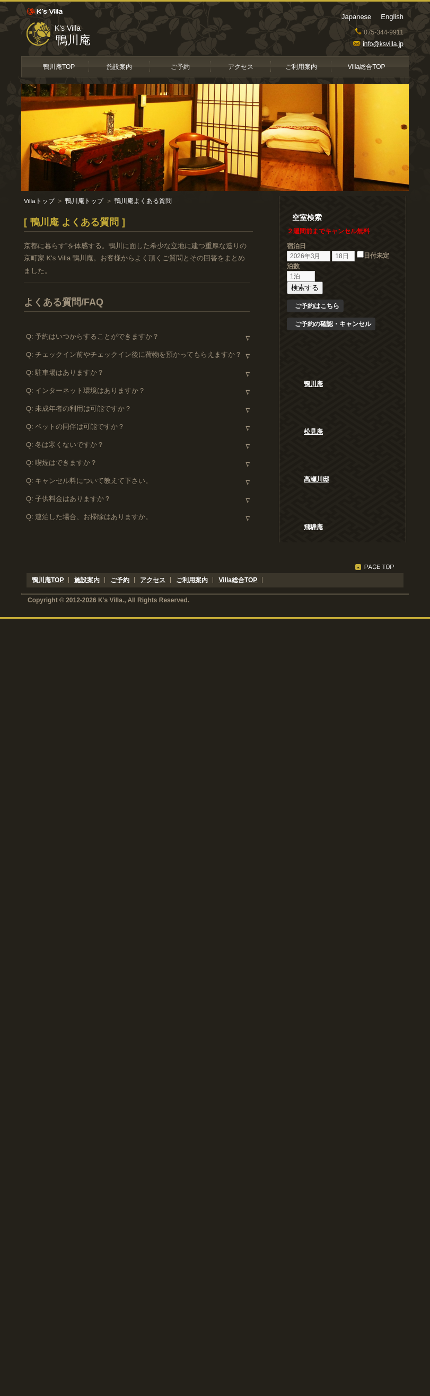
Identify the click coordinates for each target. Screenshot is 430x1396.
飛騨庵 (313, 527)
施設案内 (119, 67)
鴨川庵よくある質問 (143, 201)
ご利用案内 (301, 67)
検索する (305, 288)
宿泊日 (296, 246)
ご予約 (180, 67)
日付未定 (373, 255)
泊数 (293, 266)
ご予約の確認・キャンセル (333, 324)
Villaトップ (39, 201)
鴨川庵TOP (59, 67)
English (392, 17)
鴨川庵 (73, 40)
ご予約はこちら (317, 306)
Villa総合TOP (366, 67)
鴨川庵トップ (84, 201)
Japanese (356, 17)
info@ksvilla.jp (378, 44)
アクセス (240, 67)
